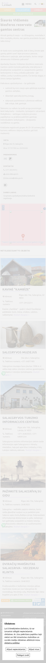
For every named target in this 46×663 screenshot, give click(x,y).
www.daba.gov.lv (11, 174)
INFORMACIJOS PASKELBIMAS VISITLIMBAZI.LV (7, 615)
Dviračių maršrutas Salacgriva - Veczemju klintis (20, 568)
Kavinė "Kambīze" (16, 289)
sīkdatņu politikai (12, 643)
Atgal (6, 600)
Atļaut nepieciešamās (16, 649)
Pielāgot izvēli (23, 655)
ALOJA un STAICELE (23, 14)
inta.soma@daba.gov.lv (14, 178)
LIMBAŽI (38, 10)
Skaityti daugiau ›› (21, 315)
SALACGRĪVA (23, 10)
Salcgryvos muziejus (19, 352)
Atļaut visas (34, 649)
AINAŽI (7, 10)
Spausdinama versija (22, 600)
